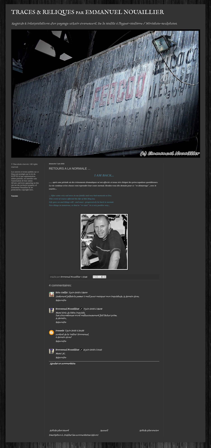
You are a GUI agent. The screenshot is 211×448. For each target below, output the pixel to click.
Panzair (60, 330)
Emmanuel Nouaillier (67, 309)
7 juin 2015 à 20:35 (74, 330)
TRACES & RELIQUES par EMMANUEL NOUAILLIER (87, 12)
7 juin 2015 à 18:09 (92, 309)
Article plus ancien (149, 430)
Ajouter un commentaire (62, 363)
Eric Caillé (62, 292)
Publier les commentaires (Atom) (81, 435)
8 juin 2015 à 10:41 (92, 349)
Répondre (61, 300)
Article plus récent (59, 430)
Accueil (104, 430)
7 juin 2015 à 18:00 (77, 292)
